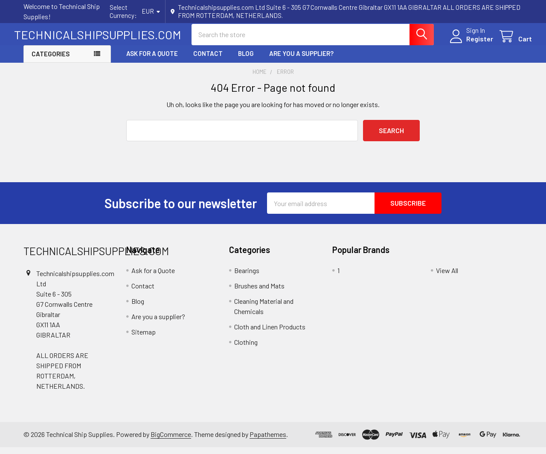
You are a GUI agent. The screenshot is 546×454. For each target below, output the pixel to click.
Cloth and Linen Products (269, 334)
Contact (208, 60)
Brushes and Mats (259, 293)
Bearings (246, 278)
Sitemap (143, 339)
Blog (246, 60)
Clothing (246, 349)
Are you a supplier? (301, 60)
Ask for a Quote (152, 60)
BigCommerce (171, 441)
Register (470, 43)
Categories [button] (51, 61)
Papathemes (268, 441)
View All (447, 278)
